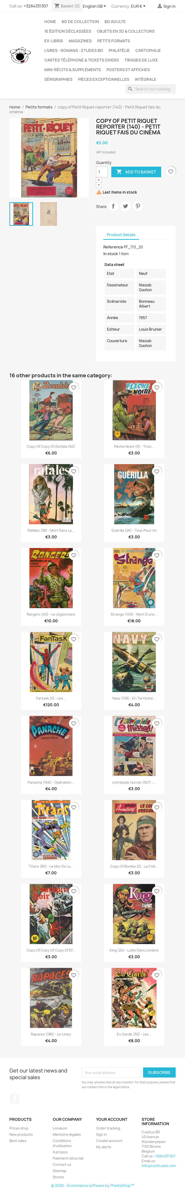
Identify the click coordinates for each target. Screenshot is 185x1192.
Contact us (62, 1164)
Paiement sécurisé (68, 1158)
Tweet (125, 206)
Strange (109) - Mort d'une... (134, 614)
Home (50, 21)
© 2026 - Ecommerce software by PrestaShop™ (92, 1185)
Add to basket (136, 172)
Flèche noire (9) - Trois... (134, 446)
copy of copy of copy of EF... (50, 950)
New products (21, 1134)
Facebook (15, 1099)
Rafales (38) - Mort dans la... (51, 530)
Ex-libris (53, 41)
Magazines (80, 41)
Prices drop (18, 1128)
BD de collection (80, 21)
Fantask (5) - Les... (51, 698)
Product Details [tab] (121, 234)
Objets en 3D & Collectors (126, 31)
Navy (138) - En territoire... (134, 698)
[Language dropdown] (95, 6)
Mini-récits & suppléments (72, 69)
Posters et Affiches (128, 69)
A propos (60, 1152)
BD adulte (115, 21)
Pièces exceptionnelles (103, 79)
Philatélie (119, 50)
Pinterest (138, 206)
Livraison (60, 1128)
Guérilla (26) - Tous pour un (134, 530)
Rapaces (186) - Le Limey (51, 1034)
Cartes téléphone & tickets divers (81, 60)
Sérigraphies (58, 79)
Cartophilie (148, 50)
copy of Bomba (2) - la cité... (134, 866)
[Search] (151, 89)
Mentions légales (67, 1134)
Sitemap (59, 1170)
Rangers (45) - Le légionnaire (51, 614)
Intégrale (145, 79)
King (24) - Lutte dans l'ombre (134, 950)
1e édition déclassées (67, 31)
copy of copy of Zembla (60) (51, 446)
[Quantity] (102, 172)
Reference (113, 247)
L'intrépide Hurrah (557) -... (134, 782)
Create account (109, 1140)
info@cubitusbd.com (159, 1165)
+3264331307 (36, 6)
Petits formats (113, 41)
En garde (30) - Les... (134, 1034)
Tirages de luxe (141, 60)
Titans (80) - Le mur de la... (51, 866)
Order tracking (108, 1128)
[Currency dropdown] (139, 6)
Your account (111, 1119)
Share (113, 206)
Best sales (17, 1140)
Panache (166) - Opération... (51, 782)
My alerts (103, 1147)
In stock (110, 253)
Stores (58, 1177)
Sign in (101, 1134)
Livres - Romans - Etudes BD (73, 50)
